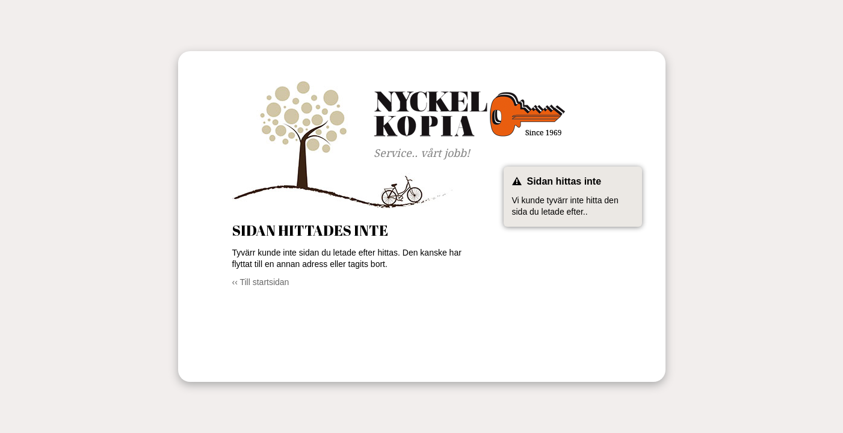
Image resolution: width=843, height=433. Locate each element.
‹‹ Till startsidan (260, 282)
